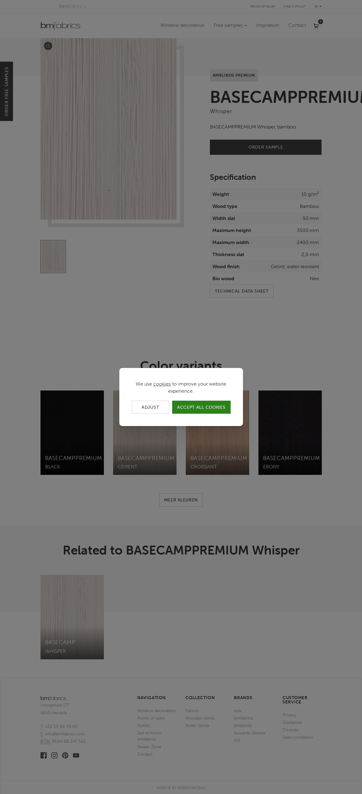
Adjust (150, 407)
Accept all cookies (201, 407)
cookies (162, 384)
